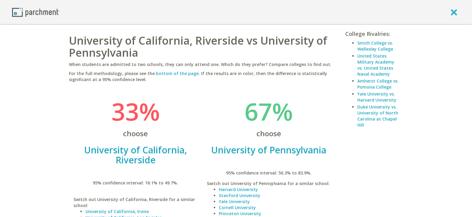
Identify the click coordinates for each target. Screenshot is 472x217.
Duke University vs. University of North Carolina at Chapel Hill (377, 116)
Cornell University (237, 207)
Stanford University (239, 195)
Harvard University (238, 189)
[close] (454, 12)
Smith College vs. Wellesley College (375, 46)
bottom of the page (177, 73)
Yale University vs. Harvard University (376, 97)
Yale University (234, 201)
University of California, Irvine (117, 211)
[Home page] (36, 12)
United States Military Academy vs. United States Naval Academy (375, 65)
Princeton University (240, 213)
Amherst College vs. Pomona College (378, 84)
